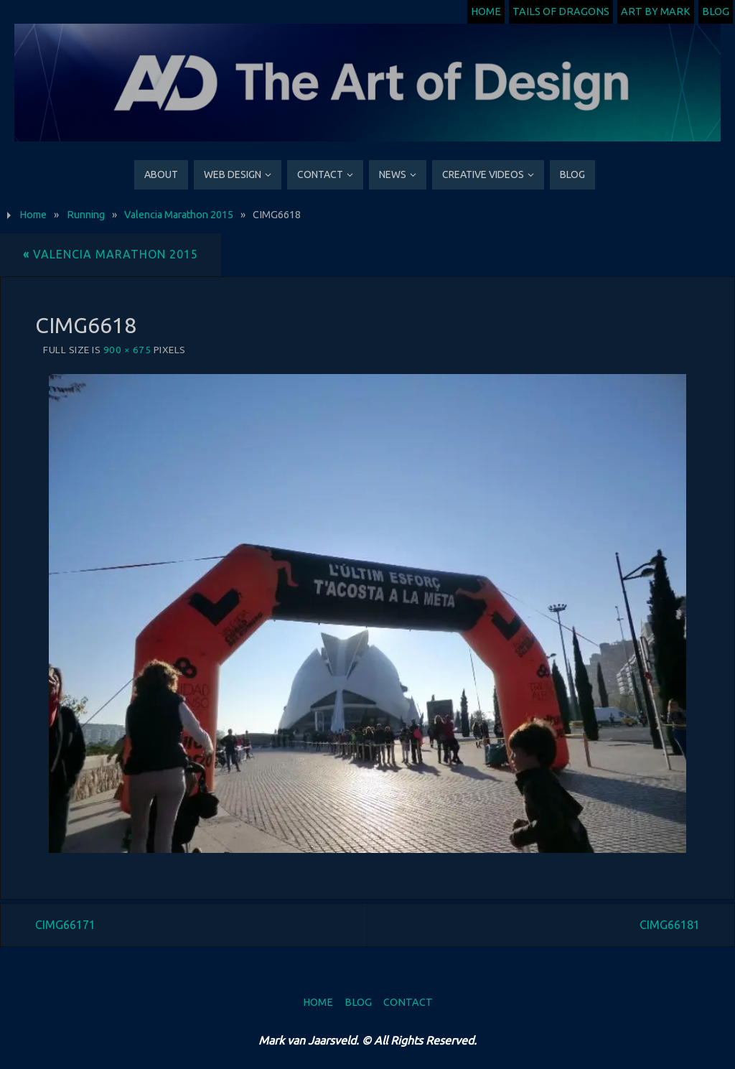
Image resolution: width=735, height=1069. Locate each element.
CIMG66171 (65, 924)
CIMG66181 (670, 924)
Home (486, 11)
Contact (408, 1002)
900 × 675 (127, 349)
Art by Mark (655, 11)
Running (86, 214)
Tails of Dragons (560, 11)
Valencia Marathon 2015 (178, 214)
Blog (715, 11)
